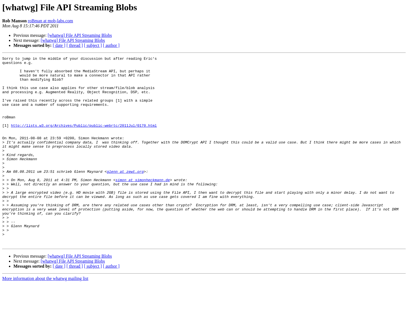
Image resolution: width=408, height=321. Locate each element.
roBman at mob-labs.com (50, 20)
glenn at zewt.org (125, 194)
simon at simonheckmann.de (143, 204)
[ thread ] (74, 45)
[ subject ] (93, 45)
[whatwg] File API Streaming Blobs (80, 35)
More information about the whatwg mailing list (45, 316)
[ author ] (111, 45)
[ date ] (59, 45)
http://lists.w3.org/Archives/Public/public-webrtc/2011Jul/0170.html (84, 139)
